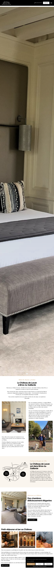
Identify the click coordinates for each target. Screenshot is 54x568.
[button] (3, 540)
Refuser (39, 564)
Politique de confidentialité (30, 561)
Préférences (48, 564)
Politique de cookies (35, 566)
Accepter (30, 564)
